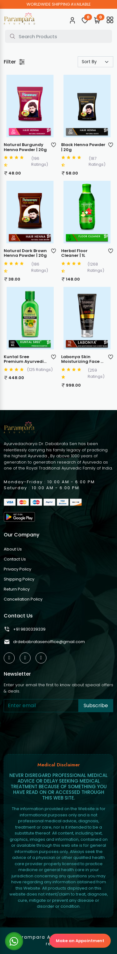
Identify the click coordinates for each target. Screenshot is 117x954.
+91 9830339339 (25, 629)
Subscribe (96, 705)
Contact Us (15, 559)
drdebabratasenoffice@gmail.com (44, 642)
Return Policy (17, 589)
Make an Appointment (80, 941)
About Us (13, 549)
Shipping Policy (19, 579)
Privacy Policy (17, 569)
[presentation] (51, 732)
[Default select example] (95, 61)
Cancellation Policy (23, 599)
